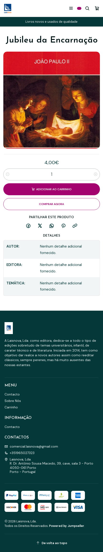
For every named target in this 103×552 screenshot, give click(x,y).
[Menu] (71, 8)
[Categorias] (79, 8)
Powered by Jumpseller (66, 526)
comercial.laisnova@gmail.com (31, 446)
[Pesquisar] (87, 8)
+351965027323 (19, 453)
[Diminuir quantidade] (8, 174)
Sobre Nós (13, 401)
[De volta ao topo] (52, 543)
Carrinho (11, 407)
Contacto (12, 394)
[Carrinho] (97, 8)
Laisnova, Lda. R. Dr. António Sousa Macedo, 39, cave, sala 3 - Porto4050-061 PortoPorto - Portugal (49, 465)
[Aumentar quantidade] (96, 174)
